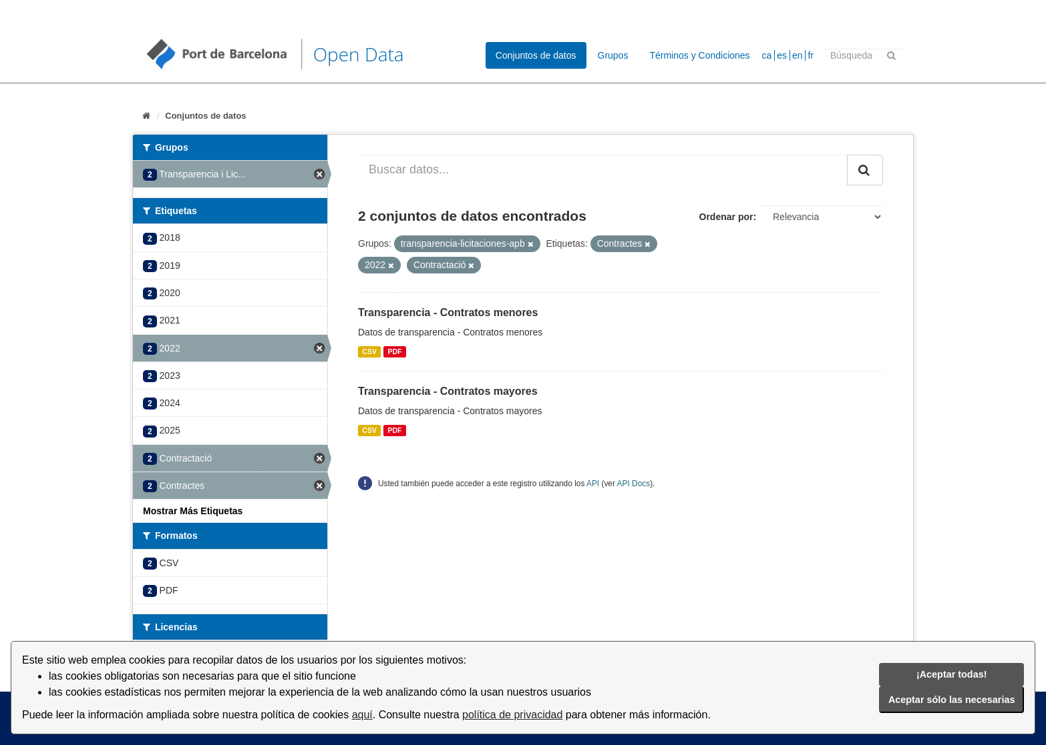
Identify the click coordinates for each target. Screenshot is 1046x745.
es (782, 55)
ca (767, 55)
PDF (394, 351)
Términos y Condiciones (699, 55)
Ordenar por (726, 216)
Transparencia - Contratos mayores (448, 391)
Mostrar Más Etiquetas (192, 511)
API (592, 483)
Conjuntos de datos (536, 55)
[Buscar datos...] (603, 170)
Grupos (613, 55)
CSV (369, 351)
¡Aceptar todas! (951, 674)
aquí (362, 714)
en (797, 55)
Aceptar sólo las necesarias (951, 699)
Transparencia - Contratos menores (448, 312)
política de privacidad (512, 714)
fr (811, 55)
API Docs (634, 483)
